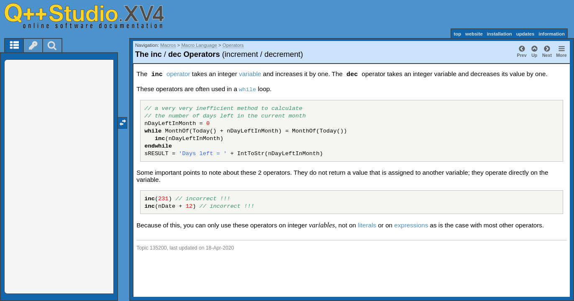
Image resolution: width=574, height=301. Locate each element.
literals (367, 225)
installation (499, 33)
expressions (411, 225)
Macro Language (199, 45)
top (457, 33)
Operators (233, 45)
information (551, 33)
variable (250, 73)
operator (178, 73)
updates (525, 33)
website (474, 33)
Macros (168, 45)
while (247, 90)
